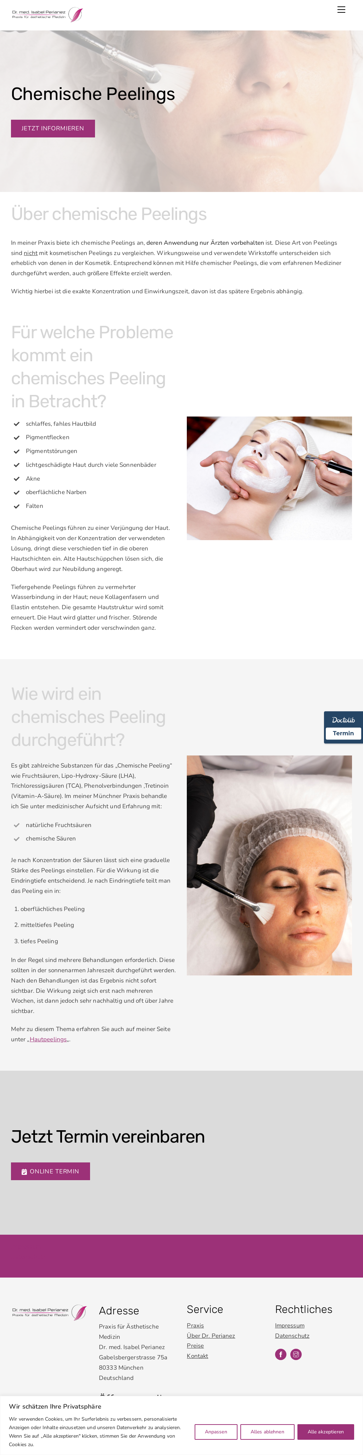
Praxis (195, 1319)
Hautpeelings (48, 1034)
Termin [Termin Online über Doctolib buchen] (343, 733)
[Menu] (341, 9)
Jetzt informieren (53, 128)
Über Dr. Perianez (211, 1329)
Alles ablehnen (267, 1431)
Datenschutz (28, 1250)
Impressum (26, 1240)
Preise (195, 1339)
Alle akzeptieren (326, 1431)
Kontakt (197, 1350)
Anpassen (216, 1431)
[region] (181, 1425)
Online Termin (50, 1165)
